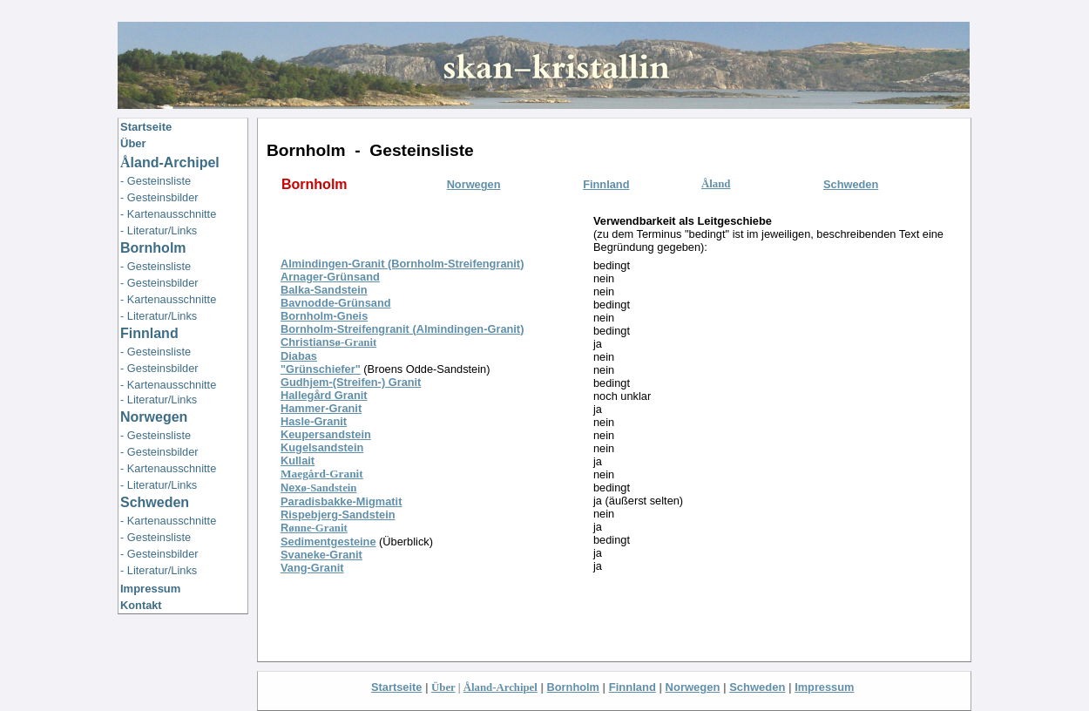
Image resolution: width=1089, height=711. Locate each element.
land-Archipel (170, 162)
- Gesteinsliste (155, 180)
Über (133, 143)
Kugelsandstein (322, 447)
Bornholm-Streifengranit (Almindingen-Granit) (402, 328)
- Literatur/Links (158, 230)
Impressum (150, 588)
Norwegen (693, 687)
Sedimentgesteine (328, 541)
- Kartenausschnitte (168, 213)
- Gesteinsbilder (159, 197)
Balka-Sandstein (324, 289)
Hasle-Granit (314, 421)
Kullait (298, 460)
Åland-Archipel (500, 687)
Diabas (299, 355)
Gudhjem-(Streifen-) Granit (351, 382)
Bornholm (573, 687)
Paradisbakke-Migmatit (341, 501)
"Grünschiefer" (321, 369)
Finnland (149, 333)
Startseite (396, 687)
